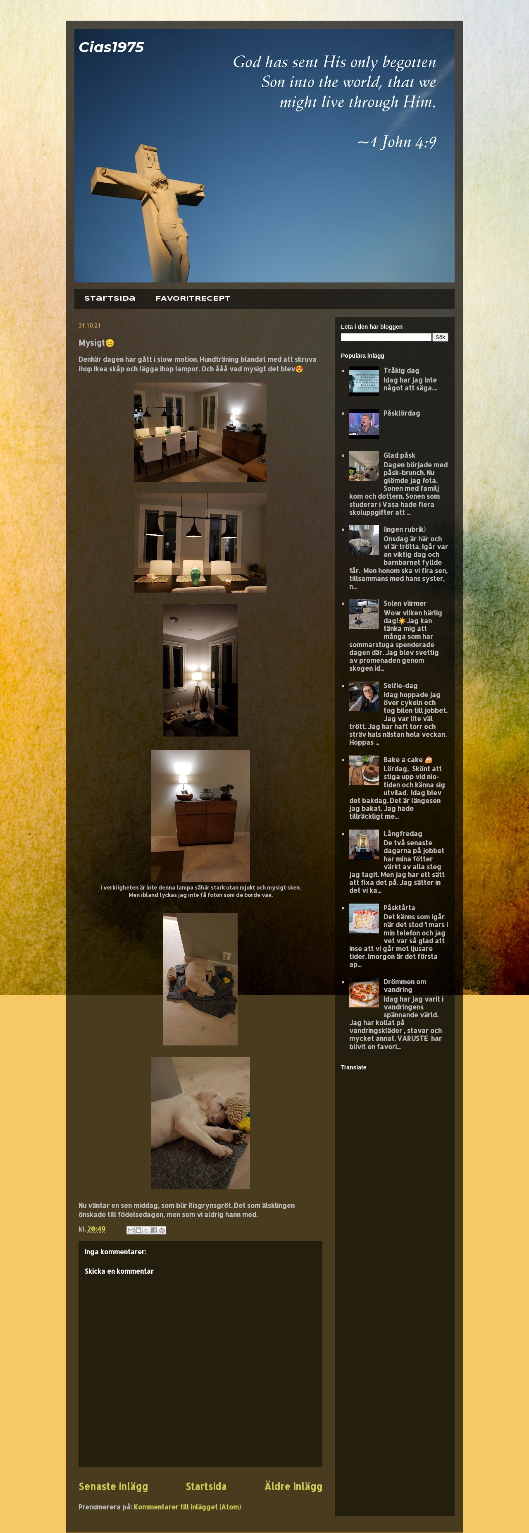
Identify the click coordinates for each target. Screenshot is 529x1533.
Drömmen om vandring (405, 985)
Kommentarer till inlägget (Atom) (187, 1506)
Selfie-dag (401, 685)
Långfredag (403, 833)
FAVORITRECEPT (193, 299)
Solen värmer (405, 603)
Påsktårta (399, 907)
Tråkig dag (401, 370)
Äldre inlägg (293, 1486)
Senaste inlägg (113, 1486)
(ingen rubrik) (405, 529)
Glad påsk (399, 455)
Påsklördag (402, 413)
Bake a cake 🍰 (408, 759)
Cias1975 (111, 47)
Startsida (110, 299)
